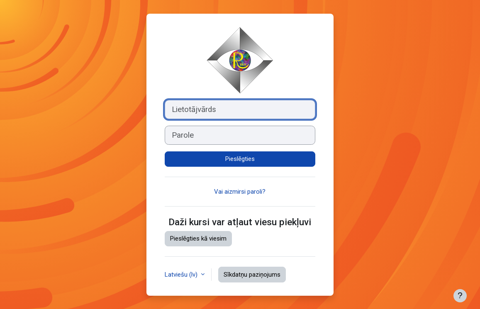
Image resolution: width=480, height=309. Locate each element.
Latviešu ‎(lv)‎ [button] (182, 274)
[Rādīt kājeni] (460, 295)
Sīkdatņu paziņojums (252, 274)
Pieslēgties (240, 159)
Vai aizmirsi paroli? (240, 191)
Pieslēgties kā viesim (198, 238)
